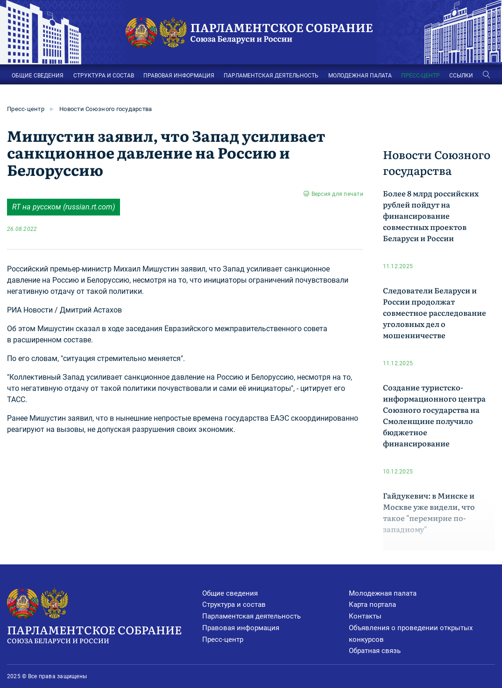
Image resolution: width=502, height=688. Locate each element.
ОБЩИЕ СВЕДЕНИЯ (38, 75)
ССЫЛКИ (461, 75)
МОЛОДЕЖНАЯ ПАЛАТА (360, 75)
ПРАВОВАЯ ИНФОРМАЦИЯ (178, 75)
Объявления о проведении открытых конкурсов (411, 634)
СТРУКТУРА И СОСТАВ (103, 75)
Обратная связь (375, 650)
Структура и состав (234, 604)
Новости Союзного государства (105, 108)
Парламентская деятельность (251, 616)
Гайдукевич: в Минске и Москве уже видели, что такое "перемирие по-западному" (429, 512)
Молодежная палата (383, 593)
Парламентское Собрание (104, 633)
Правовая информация (240, 628)
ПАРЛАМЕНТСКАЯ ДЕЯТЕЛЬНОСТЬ (271, 75)
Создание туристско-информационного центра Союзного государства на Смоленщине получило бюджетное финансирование (434, 415)
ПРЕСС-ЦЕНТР (420, 75)
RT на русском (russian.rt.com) (63, 206)
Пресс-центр (25, 108)
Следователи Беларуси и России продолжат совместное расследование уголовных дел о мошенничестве (434, 313)
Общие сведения (230, 593)
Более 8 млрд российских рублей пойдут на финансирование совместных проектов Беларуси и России (431, 215)
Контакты (365, 616)
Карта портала (372, 604)
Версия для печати (337, 194)
